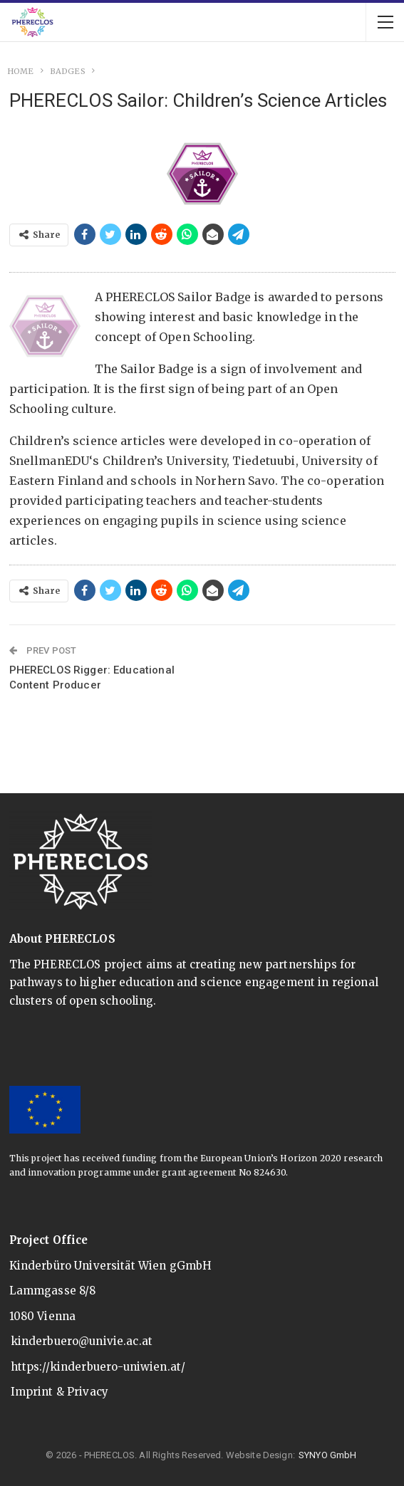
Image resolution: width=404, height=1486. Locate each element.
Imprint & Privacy (60, 1391)
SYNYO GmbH (328, 1455)
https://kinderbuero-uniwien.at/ (98, 1366)
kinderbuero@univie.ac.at (82, 1341)
